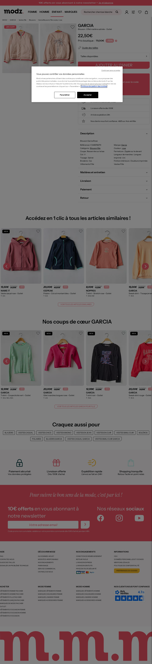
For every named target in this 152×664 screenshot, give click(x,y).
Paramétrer (65, 95)
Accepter (88, 95)
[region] (77, 84)
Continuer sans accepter (110, 70)
